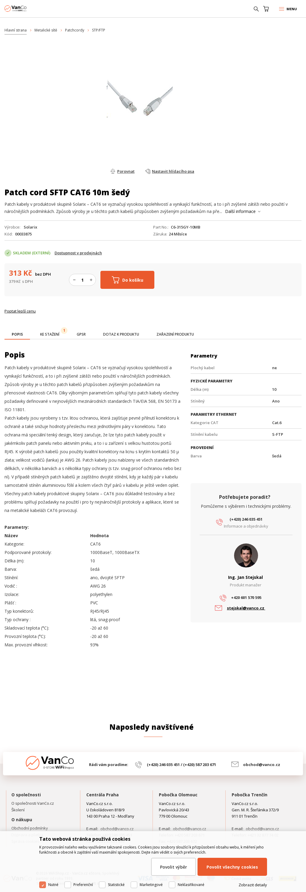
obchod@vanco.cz (261, 764)
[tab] (17, 335)
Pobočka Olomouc (178, 795)
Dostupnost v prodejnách (78, 253)
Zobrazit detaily (253, 885)
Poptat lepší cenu (20, 311)
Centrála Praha (102, 795)
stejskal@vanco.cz (246, 608)
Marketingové (151, 884)
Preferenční (83, 884)
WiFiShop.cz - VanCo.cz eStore (26, 8)
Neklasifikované (191, 884)
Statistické (116, 884)
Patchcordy (74, 30)
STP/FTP (98, 30)
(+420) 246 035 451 (246, 519)
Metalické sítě (45, 30)
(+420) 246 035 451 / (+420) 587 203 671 (181, 764)
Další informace (240, 211)
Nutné (53, 884)
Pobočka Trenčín (249, 795)
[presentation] (17, 334)
